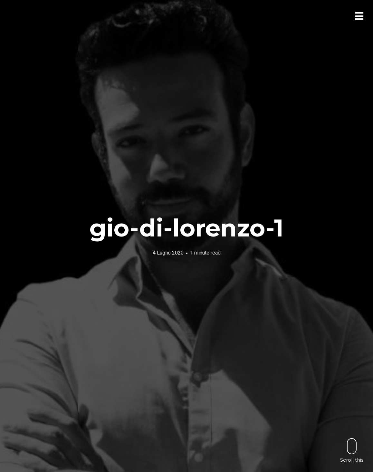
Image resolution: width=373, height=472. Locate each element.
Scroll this (351, 450)
